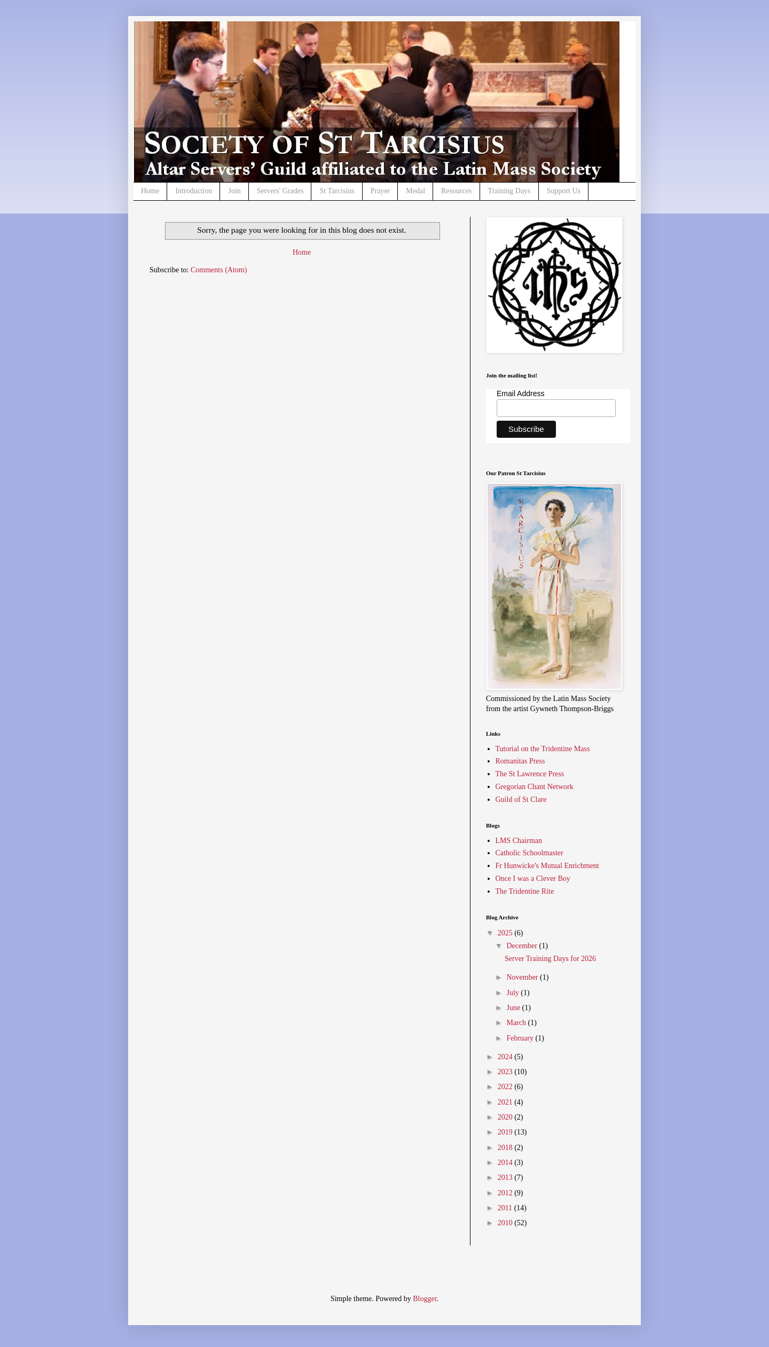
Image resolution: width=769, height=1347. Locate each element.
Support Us (563, 191)
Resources (456, 191)
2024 (506, 1057)
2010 (506, 1223)
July (513, 993)
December (522, 946)
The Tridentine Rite (525, 891)
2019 (506, 1132)
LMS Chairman (519, 841)
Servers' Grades (280, 191)
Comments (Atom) (219, 270)
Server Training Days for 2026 (550, 959)
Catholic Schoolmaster (529, 853)
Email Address (520, 393)
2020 (506, 1117)
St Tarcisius (336, 191)
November (523, 977)
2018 (506, 1148)
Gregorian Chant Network (535, 787)
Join (234, 191)
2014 (506, 1163)
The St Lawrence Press (530, 774)
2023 (506, 1072)
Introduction (193, 191)
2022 (506, 1087)
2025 (506, 933)
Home (150, 191)
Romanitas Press (520, 761)
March (517, 1023)
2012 (506, 1193)
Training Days (509, 191)
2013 (506, 1177)
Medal (415, 191)
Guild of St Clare (521, 799)
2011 (506, 1208)
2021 (506, 1102)
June (514, 1008)
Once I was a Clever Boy (533, 879)
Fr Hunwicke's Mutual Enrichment (547, 866)
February (520, 1038)
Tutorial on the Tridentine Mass (543, 749)
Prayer (380, 191)
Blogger (424, 1299)
